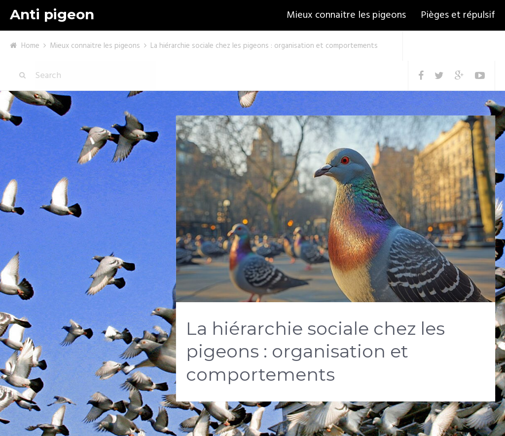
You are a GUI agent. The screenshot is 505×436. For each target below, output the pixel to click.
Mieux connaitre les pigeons (346, 15)
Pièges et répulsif (458, 15)
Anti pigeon (52, 14)
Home (30, 46)
